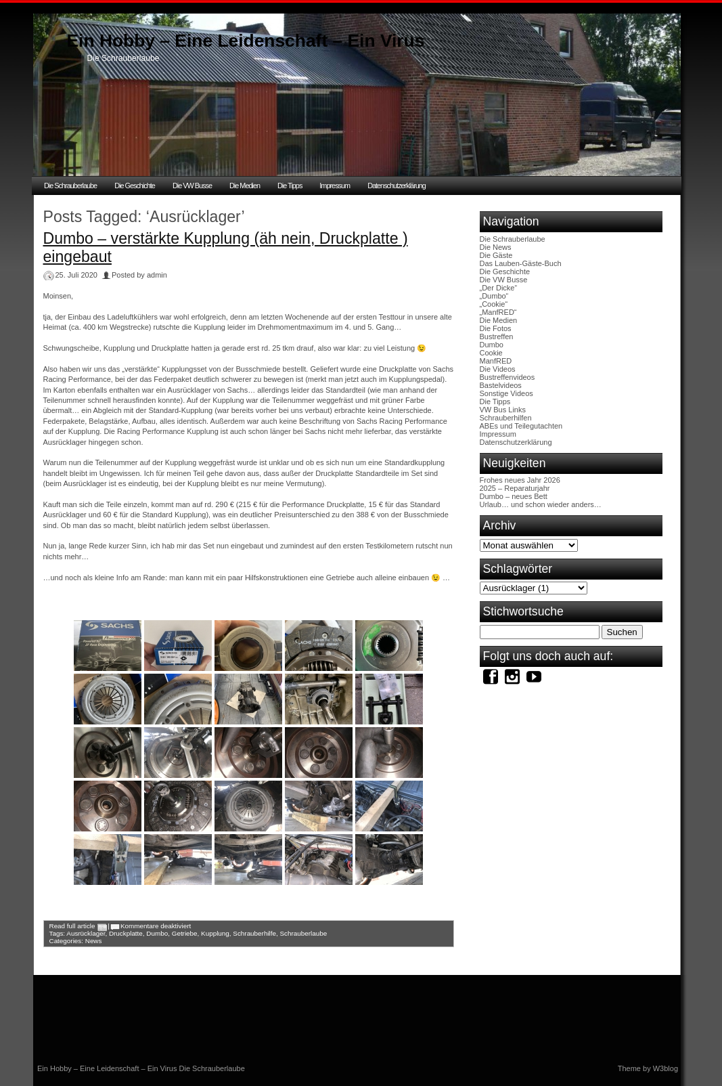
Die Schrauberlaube (70, 185)
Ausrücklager (85, 933)
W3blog (665, 1068)
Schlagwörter (518, 568)
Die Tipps (289, 185)
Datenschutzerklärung (396, 185)
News (93, 940)
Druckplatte (126, 933)
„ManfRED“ (498, 312)
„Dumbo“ (494, 296)
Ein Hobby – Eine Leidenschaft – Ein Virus (246, 40)
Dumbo (157, 933)
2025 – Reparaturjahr (515, 488)
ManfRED (496, 361)
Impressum (334, 185)
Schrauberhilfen (506, 418)
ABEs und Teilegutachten (521, 426)
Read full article (72, 926)
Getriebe (185, 933)
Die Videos (498, 369)
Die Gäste (496, 255)
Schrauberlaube (304, 933)
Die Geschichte (134, 185)
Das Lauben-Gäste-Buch (521, 263)
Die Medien (244, 185)
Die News (496, 247)
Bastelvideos (501, 385)
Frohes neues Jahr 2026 (520, 480)
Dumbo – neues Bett (513, 496)
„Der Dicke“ (499, 288)
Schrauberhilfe (254, 933)
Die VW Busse (192, 185)
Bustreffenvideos (507, 377)
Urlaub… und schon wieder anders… (541, 504)
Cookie (491, 353)
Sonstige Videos (506, 393)
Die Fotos (496, 328)
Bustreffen (497, 336)
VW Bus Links (503, 410)
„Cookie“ (494, 304)
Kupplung (215, 933)
